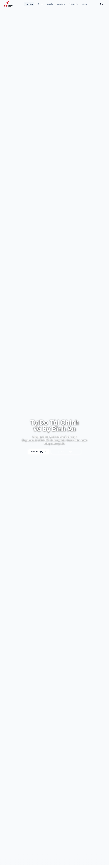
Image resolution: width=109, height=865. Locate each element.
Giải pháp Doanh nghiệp (66, 452)
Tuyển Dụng (60, 4)
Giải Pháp (39, 4)
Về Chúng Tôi (73, 4)
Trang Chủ (29, 4)
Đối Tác (50, 4)
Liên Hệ (84, 4)
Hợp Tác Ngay (38, 452)
